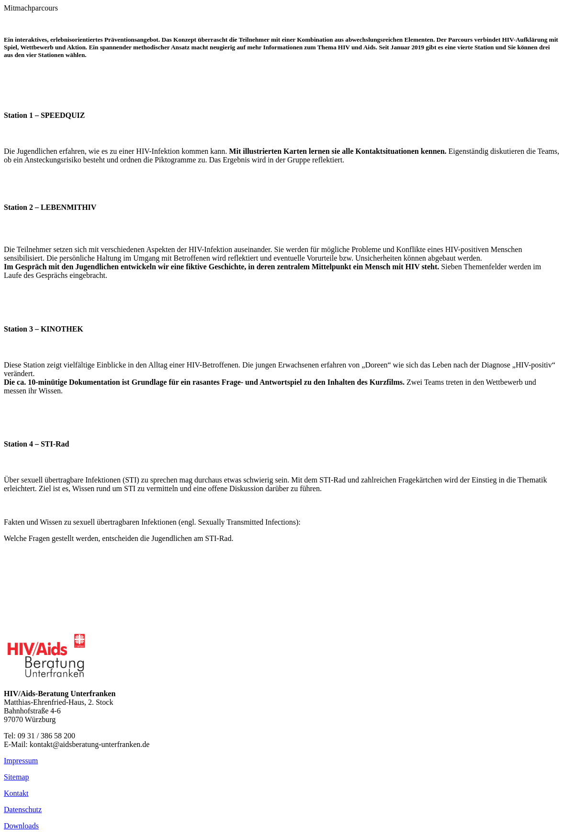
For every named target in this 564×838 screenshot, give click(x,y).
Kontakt (16, 793)
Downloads (21, 826)
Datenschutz (23, 809)
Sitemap (16, 777)
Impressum (21, 761)
